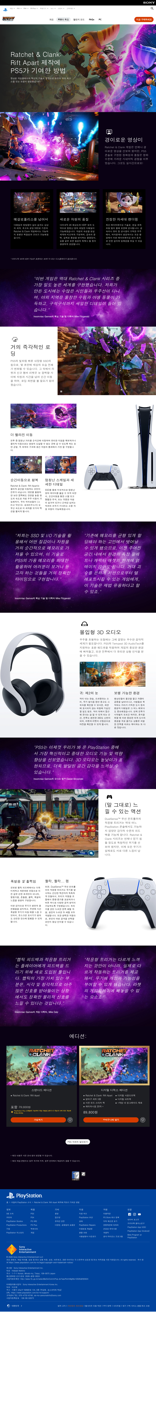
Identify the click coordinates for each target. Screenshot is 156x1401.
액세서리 (34, 1226)
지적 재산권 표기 (110, 1218)
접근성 (57, 1214)
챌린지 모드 (79, 16)
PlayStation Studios (14, 1218)
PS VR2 (34, 1218)
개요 (51, 16)
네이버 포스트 (133, 1216)
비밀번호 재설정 (85, 1226)
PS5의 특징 (63, 16)
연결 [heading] (130, 1206)
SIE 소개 (9, 1210)
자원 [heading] (105, 1206)
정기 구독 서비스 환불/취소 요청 (136, 1303)
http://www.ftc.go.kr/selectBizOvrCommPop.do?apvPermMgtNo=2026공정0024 (54, 1276)
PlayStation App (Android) (139, 1228)
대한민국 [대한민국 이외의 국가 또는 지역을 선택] (14, 1303)
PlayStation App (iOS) (137, 1224)
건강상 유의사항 (110, 1226)
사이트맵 (117, 1303)
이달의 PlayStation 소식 (21, 1199)
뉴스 (51, 8)
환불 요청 (83, 1229)
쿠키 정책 (107, 1303)
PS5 (18, 8)
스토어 (60, 8)
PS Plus (33, 8)
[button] (61, 388)
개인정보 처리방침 (75, 1303)
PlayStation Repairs (87, 1222)
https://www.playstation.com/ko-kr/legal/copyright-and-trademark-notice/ (41, 1259)
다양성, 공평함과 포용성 (65, 1222)
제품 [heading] (33, 1206)
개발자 (106, 1229)
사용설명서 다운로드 (87, 1233)
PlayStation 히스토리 (15, 1229)
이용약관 (107, 1210)
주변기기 (43, 8)
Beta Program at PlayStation (135, 1233)
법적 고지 (62, 1303)
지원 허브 (83, 1210)
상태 (81, 1218)
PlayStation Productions (16, 1222)
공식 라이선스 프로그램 (113, 1233)
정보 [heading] (8, 1206)
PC (100, 16)
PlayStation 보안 (86, 1214)
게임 (11, 8)
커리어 (9, 1214)
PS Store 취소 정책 (111, 1214)
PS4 (24, 8)
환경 (56, 1210)
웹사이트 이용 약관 (93, 1303)
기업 (8, 1226)
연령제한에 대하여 (111, 1222)
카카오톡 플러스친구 (136, 1220)
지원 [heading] (81, 1206)
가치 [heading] (57, 1206)
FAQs (91, 16)
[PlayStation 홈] (5, 8)
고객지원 (69, 8)
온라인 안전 (60, 1218)
